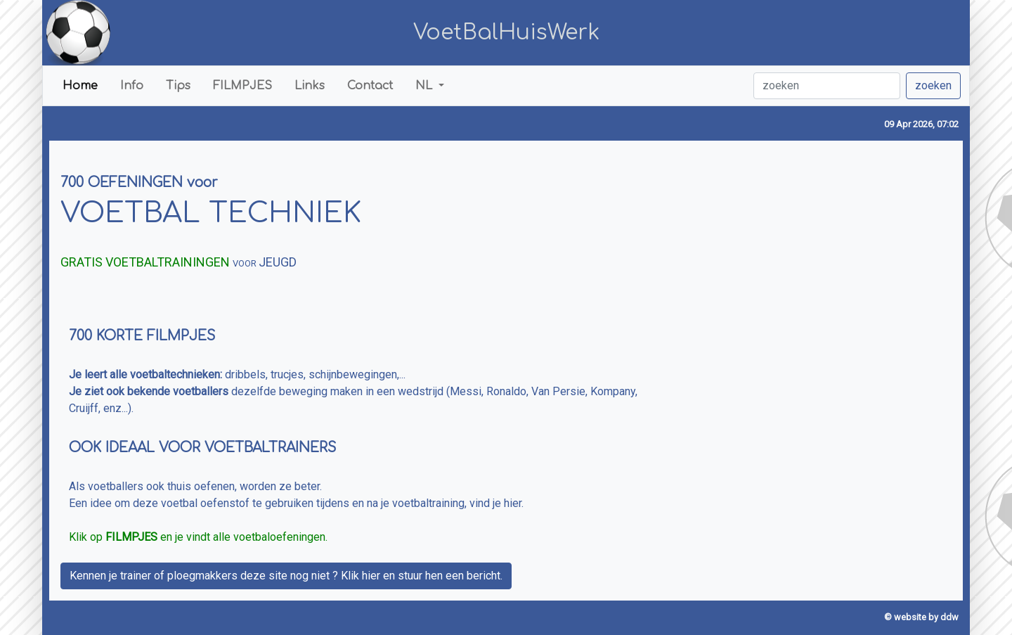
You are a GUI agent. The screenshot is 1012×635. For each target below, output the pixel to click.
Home (80, 85)
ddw (949, 617)
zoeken (933, 85)
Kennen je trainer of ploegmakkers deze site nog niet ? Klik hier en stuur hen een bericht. (286, 575)
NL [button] (425, 85)
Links (309, 85)
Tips (178, 85)
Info (131, 85)
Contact (370, 85)
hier (512, 503)
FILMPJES (242, 85)
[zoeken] (826, 85)
